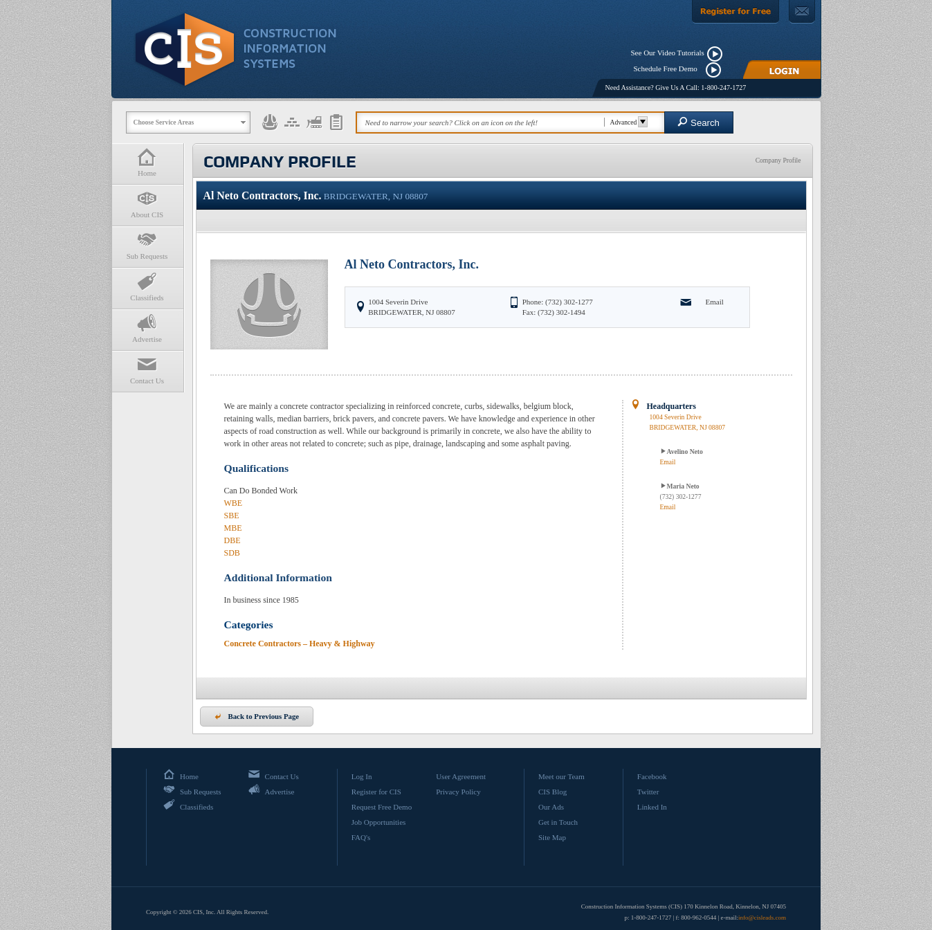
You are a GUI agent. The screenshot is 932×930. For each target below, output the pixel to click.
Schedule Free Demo (669, 68)
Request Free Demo (381, 807)
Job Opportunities (378, 822)
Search (698, 122)
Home (147, 162)
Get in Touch (558, 822)
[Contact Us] (802, 12)
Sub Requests (147, 245)
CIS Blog (552, 791)
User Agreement (461, 776)
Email (715, 302)
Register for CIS (376, 791)
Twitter (648, 791)
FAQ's (360, 837)
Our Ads (551, 807)
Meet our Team (561, 776)
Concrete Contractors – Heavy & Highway (299, 643)
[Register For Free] (735, 12)
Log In (361, 776)
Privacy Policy (458, 791)
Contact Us (147, 370)
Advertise (147, 328)
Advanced (627, 122)
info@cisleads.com (762, 917)
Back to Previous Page (257, 716)
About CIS (147, 204)
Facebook (652, 776)
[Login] (782, 69)
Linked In (652, 807)
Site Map (552, 837)
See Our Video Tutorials (667, 52)
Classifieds (147, 287)
